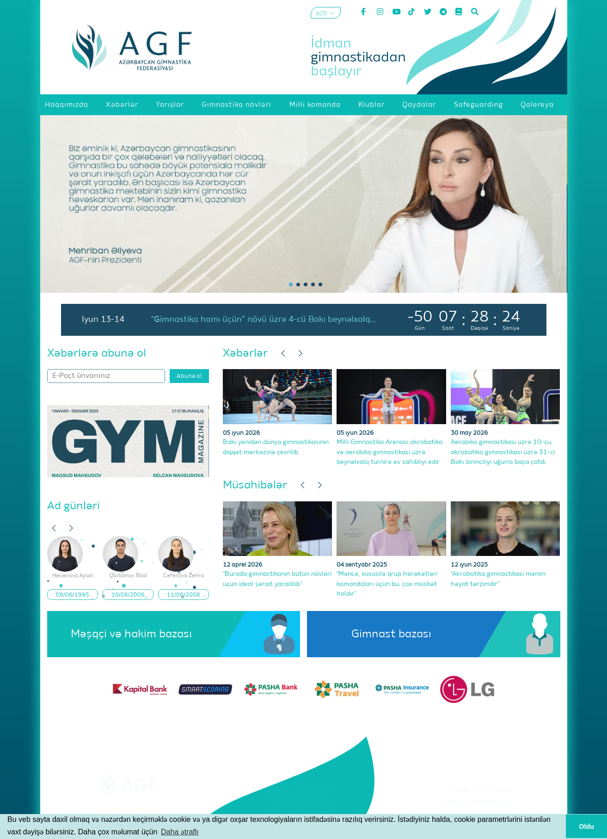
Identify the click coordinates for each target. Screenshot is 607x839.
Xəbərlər (245, 353)
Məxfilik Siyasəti (479, 813)
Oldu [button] (586, 826)
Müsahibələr (255, 485)
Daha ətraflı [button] (180, 832)
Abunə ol (189, 376)
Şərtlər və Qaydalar (479, 801)
